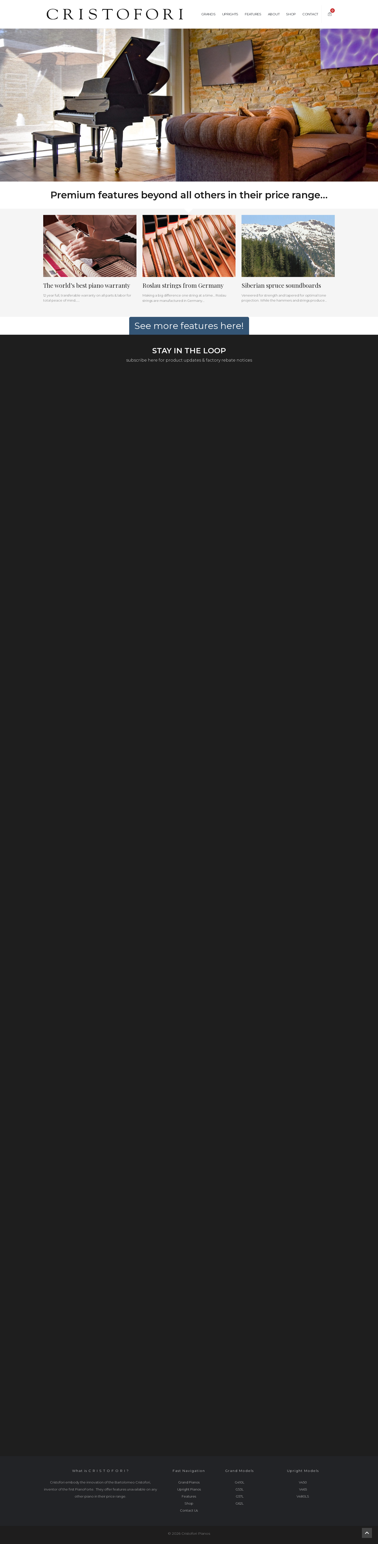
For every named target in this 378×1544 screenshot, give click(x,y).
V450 (303, 1482)
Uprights (230, 14)
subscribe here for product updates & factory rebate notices (189, 360)
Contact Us (189, 1510)
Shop (291, 14)
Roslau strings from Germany (183, 285)
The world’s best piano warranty (86, 285)
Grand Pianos (189, 1482)
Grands (208, 14)
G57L (240, 1496)
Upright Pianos (189, 1489)
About (274, 14)
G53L (239, 1489)
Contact (310, 14)
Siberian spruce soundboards (281, 285)
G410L (239, 1482)
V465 (303, 1489)
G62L (239, 1503)
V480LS (303, 1496)
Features (253, 14)
